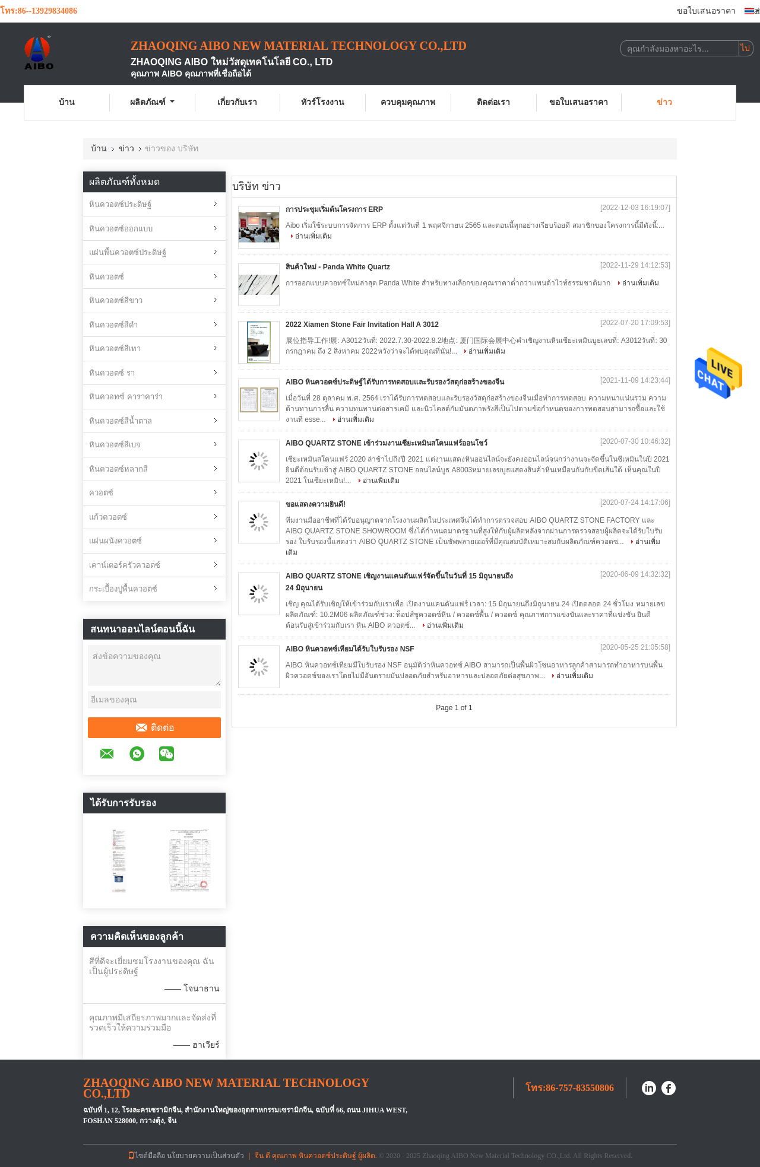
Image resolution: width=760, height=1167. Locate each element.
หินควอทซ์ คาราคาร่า (126, 396)
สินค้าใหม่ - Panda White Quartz (338, 267)
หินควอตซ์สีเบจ (115, 444)
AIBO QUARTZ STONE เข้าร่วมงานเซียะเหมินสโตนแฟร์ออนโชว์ (386, 443)
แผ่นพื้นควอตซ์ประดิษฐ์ (127, 252)
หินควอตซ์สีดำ (113, 324)
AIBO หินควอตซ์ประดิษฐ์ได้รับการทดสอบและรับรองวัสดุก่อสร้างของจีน (395, 382)
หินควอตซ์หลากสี (118, 469)
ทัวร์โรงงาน (322, 102)
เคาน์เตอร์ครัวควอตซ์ (124, 565)
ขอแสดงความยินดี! (316, 504)
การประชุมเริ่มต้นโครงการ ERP (334, 209)
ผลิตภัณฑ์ (152, 102)
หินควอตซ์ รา (112, 372)
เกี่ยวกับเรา (237, 102)
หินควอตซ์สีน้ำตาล (120, 420)
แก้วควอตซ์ (108, 517)
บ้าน (67, 102)
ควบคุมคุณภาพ (408, 102)
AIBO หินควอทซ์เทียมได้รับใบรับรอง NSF (350, 649)
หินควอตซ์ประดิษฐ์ (120, 204)
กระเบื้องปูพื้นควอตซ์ (123, 588)
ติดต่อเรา (493, 102)
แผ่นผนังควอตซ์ (115, 540)
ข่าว (664, 102)
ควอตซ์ (101, 492)
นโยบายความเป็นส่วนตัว (205, 1156)
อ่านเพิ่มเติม (313, 236)
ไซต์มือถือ (146, 1156)
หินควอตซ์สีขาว (115, 300)
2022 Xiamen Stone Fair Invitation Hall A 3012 (362, 324)
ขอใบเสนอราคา (706, 11)
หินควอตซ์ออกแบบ (121, 228)
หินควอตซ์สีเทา (115, 348)
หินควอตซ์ (106, 276)
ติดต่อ (155, 728)
